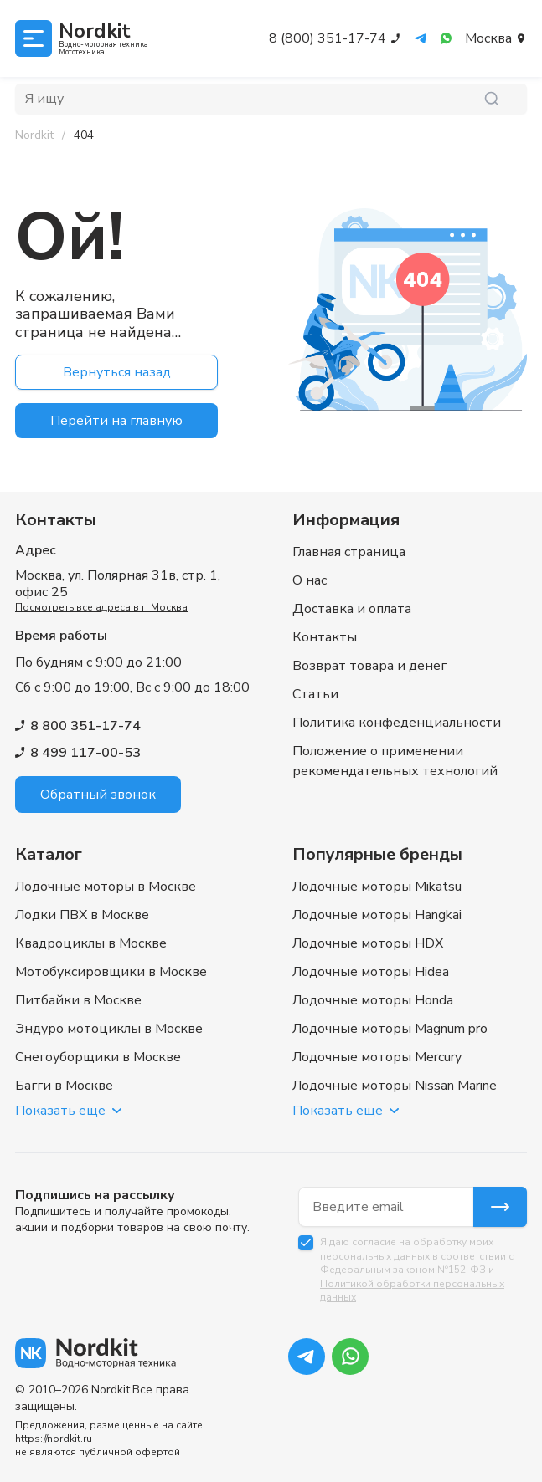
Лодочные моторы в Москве (105, 886)
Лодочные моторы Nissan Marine (394, 1085)
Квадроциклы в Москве (91, 943)
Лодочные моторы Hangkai (377, 915)
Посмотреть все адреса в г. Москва (101, 607)
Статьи (315, 694)
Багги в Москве (64, 1085)
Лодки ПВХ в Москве (82, 915)
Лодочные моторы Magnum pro (390, 1029)
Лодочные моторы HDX (367, 943)
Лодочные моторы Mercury (377, 1057)
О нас (309, 580)
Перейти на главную (116, 420)
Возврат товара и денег (369, 666)
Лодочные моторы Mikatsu (377, 886)
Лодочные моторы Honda (372, 1000)
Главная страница (348, 552)
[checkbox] (305, 1242)
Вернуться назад (117, 372)
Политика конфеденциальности (396, 722)
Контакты (324, 637)
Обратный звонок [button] (98, 794)
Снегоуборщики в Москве (98, 1057)
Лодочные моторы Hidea (370, 972)
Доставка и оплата (351, 609)
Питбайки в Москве (78, 1000)
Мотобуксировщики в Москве (111, 972)
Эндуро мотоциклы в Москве (109, 1029)
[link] (84, 135)
